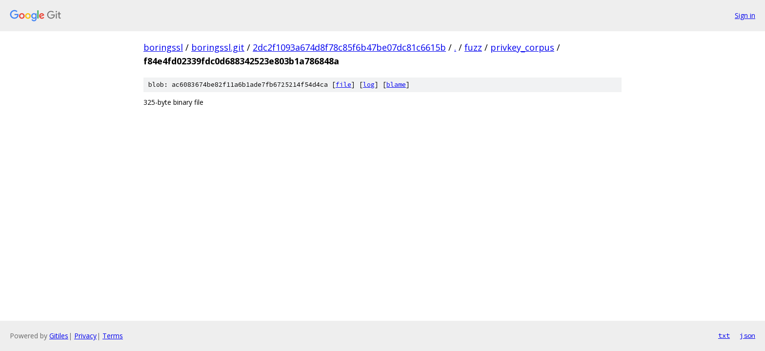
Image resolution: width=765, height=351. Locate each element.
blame (396, 84)
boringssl (163, 47)
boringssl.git (217, 47)
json (747, 335)
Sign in (745, 15)
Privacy (85, 335)
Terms (112, 335)
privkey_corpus (522, 47)
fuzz (473, 47)
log (369, 84)
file (343, 84)
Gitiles (58, 335)
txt (724, 335)
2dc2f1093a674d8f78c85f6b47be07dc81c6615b (349, 47)
